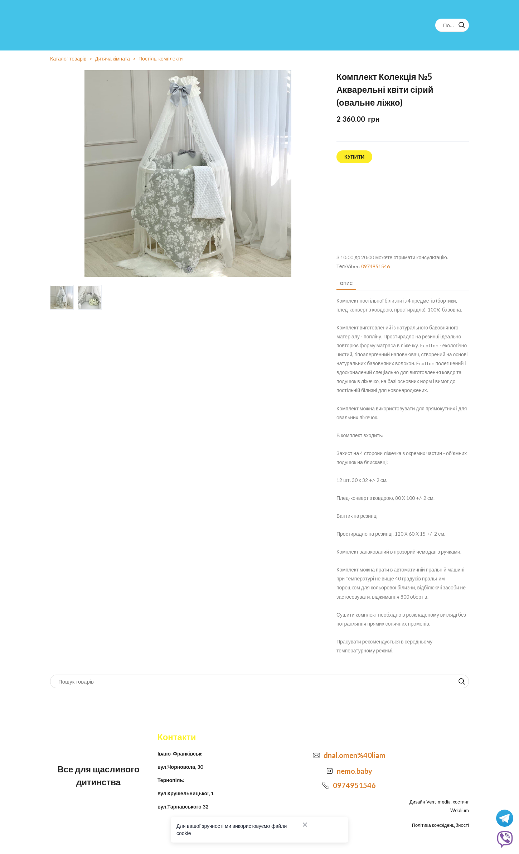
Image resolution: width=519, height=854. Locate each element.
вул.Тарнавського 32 (182, 807)
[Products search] (452, 25)
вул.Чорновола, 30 (180, 767)
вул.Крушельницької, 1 (185, 793)
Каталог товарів (68, 59)
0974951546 (375, 266)
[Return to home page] (79, 25)
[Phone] (325, 785)
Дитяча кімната (112, 59)
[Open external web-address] (402, 209)
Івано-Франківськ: (180, 754)
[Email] (316, 755)
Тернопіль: (170, 780)
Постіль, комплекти (161, 59)
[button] (461, 25)
